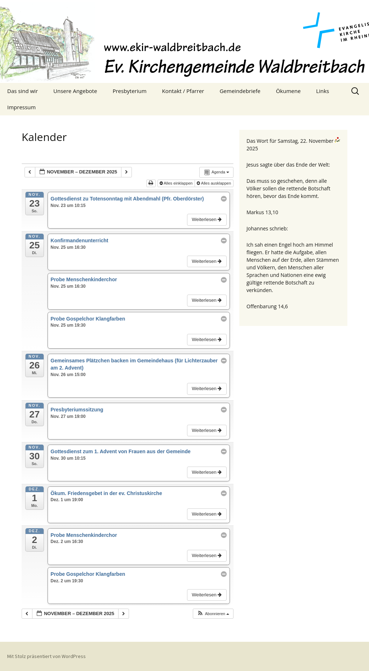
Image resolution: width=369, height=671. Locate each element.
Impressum (21, 107)
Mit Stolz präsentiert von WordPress (46, 656)
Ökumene (288, 90)
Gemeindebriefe (239, 90)
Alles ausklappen (214, 183)
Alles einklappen (177, 183)
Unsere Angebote (75, 90)
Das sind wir (22, 90)
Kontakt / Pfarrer (183, 90)
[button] (213, 614)
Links (322, 90)
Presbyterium (129, 90)
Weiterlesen (207, 219)
